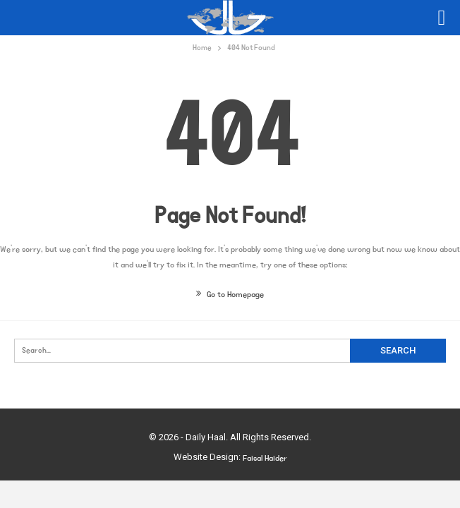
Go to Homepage (230, 295)
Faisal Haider (265, 458)
